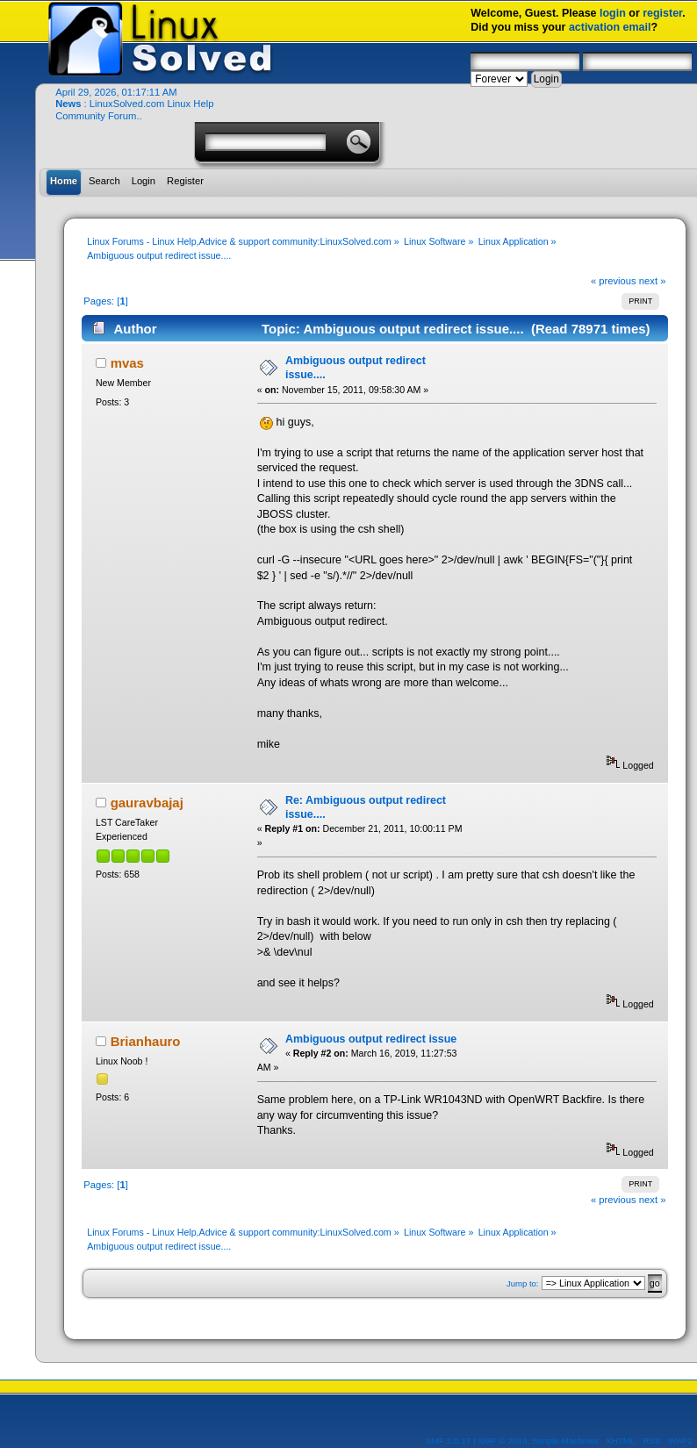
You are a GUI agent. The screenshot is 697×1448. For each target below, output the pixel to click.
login (613, 13)
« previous (613, 281)
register (662, 13)
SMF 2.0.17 (448, 1440)
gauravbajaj (147, 802)
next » (652, 281)
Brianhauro (146, 1041)
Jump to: (523, 1283)
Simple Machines (565, 1440)
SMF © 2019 (503, 1440)
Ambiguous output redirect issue (370, 1039)
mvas (127, 362)
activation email (610, 27)
